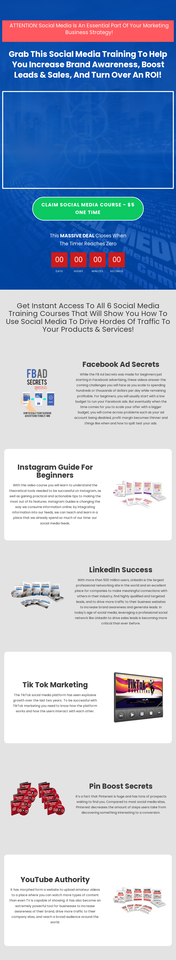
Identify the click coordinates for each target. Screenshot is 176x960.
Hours (78, 271)
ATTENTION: (24, 25)
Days (59, 271)
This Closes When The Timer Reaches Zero (88, 239)
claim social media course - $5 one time (88, 208)
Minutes (97, 271)
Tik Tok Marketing (55, 685)
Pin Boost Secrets (121, 786)
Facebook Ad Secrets (120, 365)
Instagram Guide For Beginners (55, 471)
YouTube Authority (55, 880)
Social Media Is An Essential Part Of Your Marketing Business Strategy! (104, 29)
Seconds (116, 271)
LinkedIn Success (121, 570)
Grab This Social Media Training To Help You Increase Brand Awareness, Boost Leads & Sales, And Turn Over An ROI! (88, 64)
